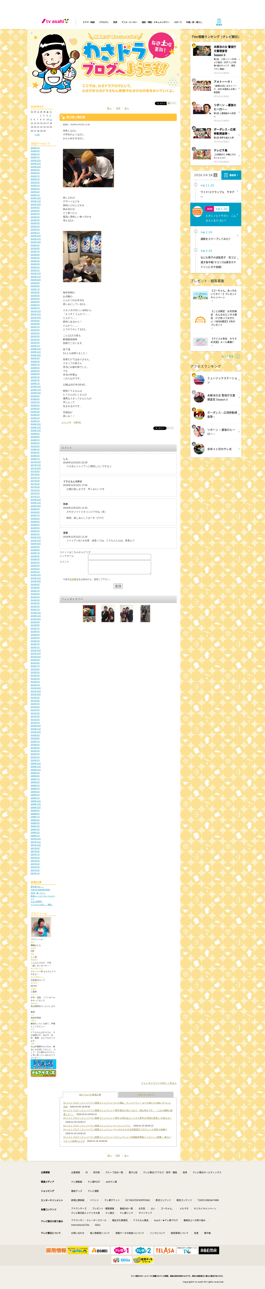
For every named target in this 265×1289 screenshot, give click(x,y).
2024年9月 (35, 207)
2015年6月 (35, 556)
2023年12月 (36, 236)
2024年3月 (35, 226)
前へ (109, 108)
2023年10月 (36, 242)
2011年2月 (35, 720)
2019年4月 (35, 412)
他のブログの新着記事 (90, 1094)
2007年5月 (35, 861)
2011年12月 (36, 688)
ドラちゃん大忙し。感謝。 (42, 905)
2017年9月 (35, 471)
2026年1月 (35, 157)
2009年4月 (35, 789)
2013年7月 (35, 628)
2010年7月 (35, 741)
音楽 (115, 22)
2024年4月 (35, 223)
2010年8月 (35, 738)
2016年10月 (36, 506)
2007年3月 (35, 867)
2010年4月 (35, 751)
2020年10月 (36, 355)
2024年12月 (36, 198)
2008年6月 (35, 820)
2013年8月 (35, 625)
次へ (127, 108)
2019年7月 (35, 402)
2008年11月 (36, 804)
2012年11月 (36, 653)
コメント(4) (66, 422)
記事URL (77, 422)
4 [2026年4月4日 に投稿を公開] (50, 115)
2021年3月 (35, 339)
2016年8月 (35, 512)
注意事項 (74, 582)
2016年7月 (35, 515)
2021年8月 (35, 324)
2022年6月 (35, 292)
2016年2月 (35, 531)
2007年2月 (35, 870)
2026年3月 (35, 151)
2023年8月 (35, 248)
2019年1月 (35, 421)
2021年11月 (36, 314)
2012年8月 (35, 663)
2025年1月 (35, 195)
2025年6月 (35, 179)
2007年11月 (36, 842)
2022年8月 (35, 286)
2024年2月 (35, 229)
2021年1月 (35, 346)
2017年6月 (35, 481)
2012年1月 (35, 685)
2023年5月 (35, 258)
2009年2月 (35, 795)
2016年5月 (35, 522)
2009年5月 (35, 785)
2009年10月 (36, 770)
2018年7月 (35, 440)
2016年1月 (35, 534)
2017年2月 (35, 493)
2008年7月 (35, 817)
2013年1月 (35, 647)
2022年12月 (36, 273)
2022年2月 (35, 305)
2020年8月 (35, 361)
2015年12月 (36, 537)
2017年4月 (35, 487)
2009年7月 (35, 779)
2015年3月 (35, 566)
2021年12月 (36, 311)
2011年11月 (36, 691)
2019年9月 (35, 396)
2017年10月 (36, 468)
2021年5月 (35, 333)
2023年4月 (35, 261)
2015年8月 (35, 550)
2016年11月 (36, 503)
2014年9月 (35, 584)
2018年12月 (36, 424)
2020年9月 (35, 358)
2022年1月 (35, 308)
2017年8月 (35, 474)
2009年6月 (35, 782)
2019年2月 (35, 418)
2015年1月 (35, 572)
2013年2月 (35, 644)
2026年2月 (35, 154)
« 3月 (37, 134)
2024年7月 (35, 214)
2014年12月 (36, 575)
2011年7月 (35, 704)
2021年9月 (35, 321)
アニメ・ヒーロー (129, 22)
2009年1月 (35, 798)
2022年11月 (36, 277)
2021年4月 (35, 336)
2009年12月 (36, 763)
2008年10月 (36, 807)
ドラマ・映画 (89, 22)
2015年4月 (35, 562)
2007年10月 (36, 845)
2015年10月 (36, 544)
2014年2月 (35, 606)
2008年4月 (35, 826)
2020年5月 (35, 371)
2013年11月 (36, 616)
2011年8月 (35, 701)
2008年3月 (35, 829)
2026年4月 (35, 148)
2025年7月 (35, 176)
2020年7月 (35, 365)
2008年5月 (35, 823)
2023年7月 (35, 251)
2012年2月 (35, 682)
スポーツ (178, 22)
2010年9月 (35, 735)
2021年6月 (35, 330)
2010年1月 (35, 760)
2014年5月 (35, 597)
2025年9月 (35, 170)
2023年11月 (36, 239)
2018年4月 (35, 449)
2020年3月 (35, 377)
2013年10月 (36, 619)
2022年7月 (35, 289)
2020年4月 (35, 374)
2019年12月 (36, 386)
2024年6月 (35, 217)
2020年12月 (36, 349)
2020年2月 (35, 380)
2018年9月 (35, 434)
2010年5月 (35, 748)
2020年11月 (36, 352)
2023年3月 (35, 264)
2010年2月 (35, 757)
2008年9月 (35, 810)
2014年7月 (35, 591)
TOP (118, 108)
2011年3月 (35, 716)
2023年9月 (35, 245)
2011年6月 (35, 707)
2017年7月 (35, 478)
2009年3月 (35, 792)
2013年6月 (35, 631)
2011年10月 (36, 694)
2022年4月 (35, 299)
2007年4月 (35, 864)
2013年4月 (35, 638)
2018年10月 (36, 430)
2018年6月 (35, 443)
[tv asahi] (56, 22)
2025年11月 (36, 164)
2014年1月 (35, 609)
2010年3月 (35, 754)
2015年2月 (35, 569)
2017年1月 (35, 497)
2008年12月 (36, 801)
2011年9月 (35, 698)
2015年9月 (35, 547)
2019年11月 (36, 390)
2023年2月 (35, 267)
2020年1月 (35, 383)
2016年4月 (35, 525)
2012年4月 (35, 675)
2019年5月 (35, 408)
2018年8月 (35, 437)
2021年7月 (35, 327)
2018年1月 (35, 459)
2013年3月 (35, 641)
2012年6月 (35, 669)
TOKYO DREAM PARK (40, 890)
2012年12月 (36, 650)
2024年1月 (35, 233)
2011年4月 (35, 713)
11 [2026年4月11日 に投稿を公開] (51, 119)
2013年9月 (35, 622)
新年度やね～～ (37, 887)
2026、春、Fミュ (38, 893)
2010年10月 (36, 732)
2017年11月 (36, 465)
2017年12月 (36, 462)
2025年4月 (35, 185)
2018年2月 (35, 456)
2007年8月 (35, 851)
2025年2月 (35, 192)
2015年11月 (36, 540)
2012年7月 (35, 666)
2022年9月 (35, 283)
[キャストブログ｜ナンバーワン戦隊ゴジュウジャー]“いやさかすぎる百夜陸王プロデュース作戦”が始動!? (115, 1129)
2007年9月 (35, 848)
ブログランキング (146, 1094)
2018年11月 (36, 427)
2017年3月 (35, 490)
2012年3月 (35, 679)
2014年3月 (35, 603)
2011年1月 (35, 723)
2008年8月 (35, 814)
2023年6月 (35, 255)
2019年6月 (35, 405)
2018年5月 (35, 446)
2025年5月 (35, 182)
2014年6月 (35, 594)
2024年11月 (36, 201)
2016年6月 (35, 519)
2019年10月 (36, 393)
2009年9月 (35, 773)
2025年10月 (36, 167)
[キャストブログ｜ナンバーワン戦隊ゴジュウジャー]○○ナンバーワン (97, 1125)
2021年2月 (35, 343)
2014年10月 (36, 581)
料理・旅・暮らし (194, 22)
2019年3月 (35, 415)
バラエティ (104, 22)
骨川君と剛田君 (75, 117)
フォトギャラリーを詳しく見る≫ (159, 1083)
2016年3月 (35, 528)
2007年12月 (36, 839)
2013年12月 (36, 613)
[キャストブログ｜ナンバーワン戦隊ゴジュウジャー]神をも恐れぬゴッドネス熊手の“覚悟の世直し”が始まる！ (117, 1118)
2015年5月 (35, 559)
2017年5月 (35, 484)
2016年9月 (35, 509)
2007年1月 (35, 873)
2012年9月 (35, 660)
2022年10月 (36, 280)
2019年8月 (35, 399)
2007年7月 (35, 854)
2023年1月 (35, 270)
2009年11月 (36, 767)
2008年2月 (35, 832)
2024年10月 (36, 204)
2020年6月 (35, 368)
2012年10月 (36, 657)
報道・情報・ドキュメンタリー (156, 22)
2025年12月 (36, 160)
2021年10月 (36, 318)
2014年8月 (35, 587)
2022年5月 (35, 296)
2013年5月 (35, 635)
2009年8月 (35, 776)
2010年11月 (36, 729)
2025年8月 (35, 173)
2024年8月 (35, 211)
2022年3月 (35, 302)
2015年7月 (35, 553)
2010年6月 (35, 745)
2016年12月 (36, 500)
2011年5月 (35, 710)
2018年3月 (35, 452)
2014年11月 (36, 578)
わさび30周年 (36, 901)
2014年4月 (35, 600)
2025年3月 (35, 189)
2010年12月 (36, 726)
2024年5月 (35, 220)
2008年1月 (35, 836)
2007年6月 (35, 858)
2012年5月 (35, 672)
